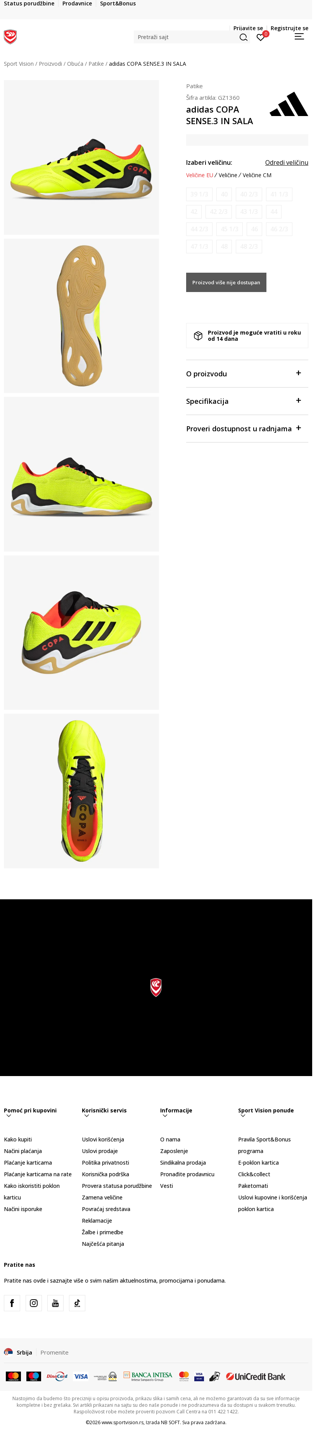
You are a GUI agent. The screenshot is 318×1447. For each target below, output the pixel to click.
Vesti (166, 1185)
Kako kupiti (18, 1139)
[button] (192, 37)
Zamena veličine (102, 1197)
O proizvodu (243, 373)
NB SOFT (170, 1422)
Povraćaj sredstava (106, 1209)
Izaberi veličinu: (209, 162)
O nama (170, 1139)
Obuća (75, 63)
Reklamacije (97, 1220)
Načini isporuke (23, 1209)
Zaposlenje (174, 1151)
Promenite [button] (54, 1352)
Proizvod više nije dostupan (226, 282)
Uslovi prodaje (100, 1151)
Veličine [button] (228, 175)
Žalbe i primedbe (102, 1232)
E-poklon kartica (258, 1162)
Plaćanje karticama (28, 1162)
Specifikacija (243, 400)
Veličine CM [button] (257, 175)
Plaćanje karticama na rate (38, 1174)
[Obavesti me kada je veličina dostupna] (199, 194)
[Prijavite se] (261, 37)
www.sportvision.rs (122, 1422)
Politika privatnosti (105, 1162)
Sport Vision (19, 63)
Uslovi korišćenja (103, 1139)
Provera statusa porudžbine (117, 1185)
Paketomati (253, 1185)
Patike (96, 63)
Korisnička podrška (105, 1174)
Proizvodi (50, 63)
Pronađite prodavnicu (187, 1174)
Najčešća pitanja (103, 1243)
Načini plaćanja (23, 1151)
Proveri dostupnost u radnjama (243, 428)
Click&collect (254, 1174)
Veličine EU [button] (199, 175)
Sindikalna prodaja (183, 1162)
